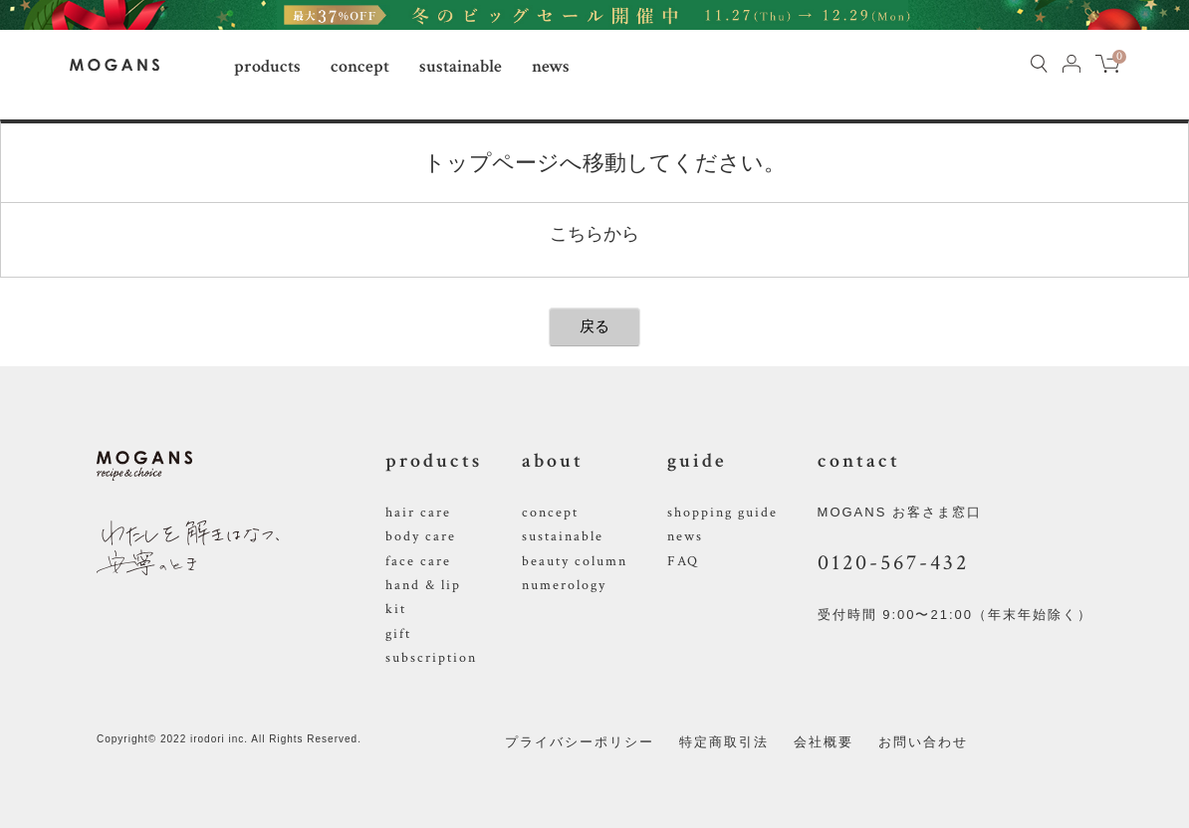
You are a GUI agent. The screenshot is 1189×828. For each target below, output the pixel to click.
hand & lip (423, 585)
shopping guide (722, 512)
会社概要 (823, 741)
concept (360, 66)
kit (395, 609)
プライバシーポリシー (579, 741)
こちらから (594, 234)
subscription (431, 658)
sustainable (460, 66)
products (267, 66)
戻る (594, 325)
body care (420, 536)
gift (398, 634)
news (551, 66)
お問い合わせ (923, 741)
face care (418, 561)
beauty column (574, 561)
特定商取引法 (724, 741)
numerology (564, 585)
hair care (418, 512)
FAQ (683, 561)
